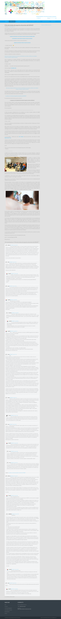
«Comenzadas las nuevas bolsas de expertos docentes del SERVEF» (22, 38)
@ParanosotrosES (22, 606)
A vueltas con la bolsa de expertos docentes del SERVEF (15, 96)
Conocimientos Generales (34, 21)
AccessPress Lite (53, 617)
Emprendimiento (46, 21)
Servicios (53, 21)
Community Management (21, 21)
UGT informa (21, 136)
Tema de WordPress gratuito (45, 617)
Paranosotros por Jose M (15, 617)
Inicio (6, 21)
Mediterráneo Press (8, 137)
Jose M (14, 26)
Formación (12, 21)
